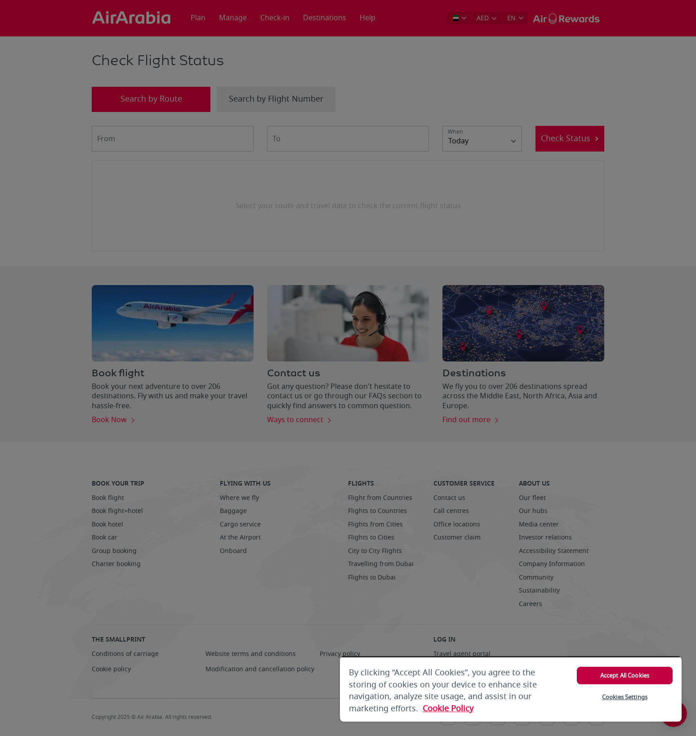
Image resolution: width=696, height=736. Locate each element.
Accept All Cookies (624, 675)
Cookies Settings (624, 697)
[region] (511, 689)
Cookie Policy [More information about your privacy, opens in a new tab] (448, 708)
